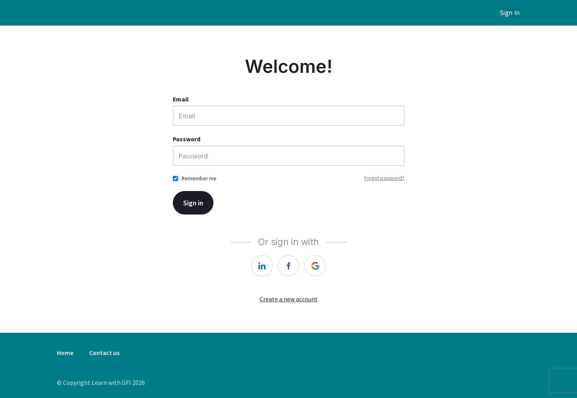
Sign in (193, 202)
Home (65, 353)
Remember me (199, 178)
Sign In (510, 12)
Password (186, 138)
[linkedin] (262, 265)
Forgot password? (384, 178)
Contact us (104, 353)
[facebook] (288, 265)
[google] (315, 265)
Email (181, 99)
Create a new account (289, 299)
